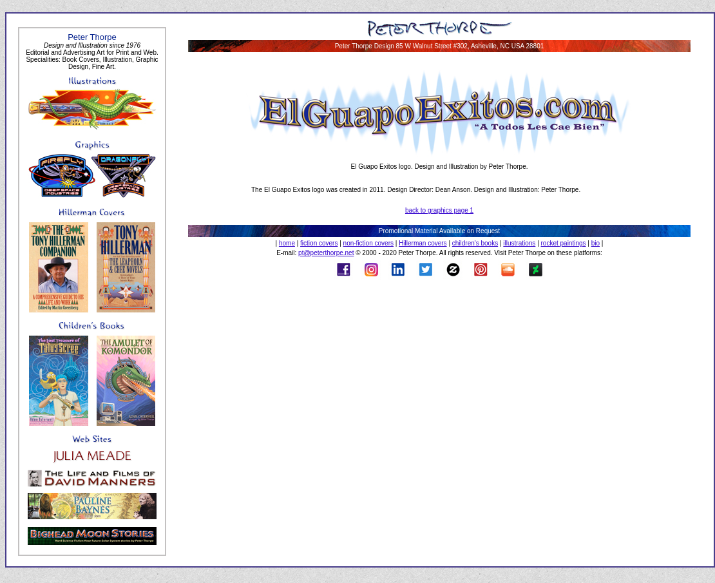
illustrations (519, 243)
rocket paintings (563, 243)
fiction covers (319, 243)
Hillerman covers (422, 243)
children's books (475, 243)
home (287, 243)
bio (595, 243)
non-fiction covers (368, 243)
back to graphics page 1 (439, 210)
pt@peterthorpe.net (326, 252)
